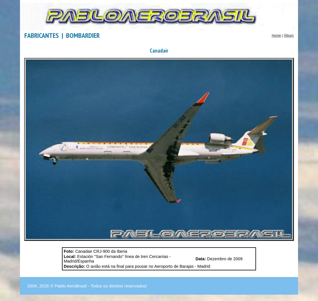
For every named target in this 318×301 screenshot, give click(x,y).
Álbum (289, 36)
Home (276, 36)
